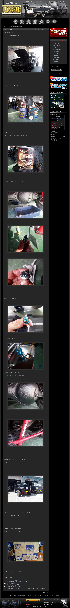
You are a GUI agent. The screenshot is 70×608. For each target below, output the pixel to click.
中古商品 (28, 21)
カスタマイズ (35, 21)
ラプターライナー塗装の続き (12, 586)
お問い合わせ (47, 595)
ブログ (48, 21)
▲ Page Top (45, 592)
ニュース (42, 595)
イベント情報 (55, 57)
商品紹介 (22, 21)
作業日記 (54, 49)
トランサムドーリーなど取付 (12, 588)
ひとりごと (55, 47)
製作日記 (54, 51)
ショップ (54, 21)
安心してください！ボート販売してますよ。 (16, 581)
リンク (52, 595)
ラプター (54, 61)
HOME (11, 595)
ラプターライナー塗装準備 (12, 585)
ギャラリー (41, 21)
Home (4, 26)
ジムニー (12, 26)
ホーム (15, 21)
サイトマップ (57, 595)
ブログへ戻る (40, 29)
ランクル (54, 55)
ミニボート (55, 53)
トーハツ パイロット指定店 (11, 2)
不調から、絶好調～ (10, 583)
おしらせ (54, 45)
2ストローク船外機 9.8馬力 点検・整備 (35, 588)
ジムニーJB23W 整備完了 (12, 580)
